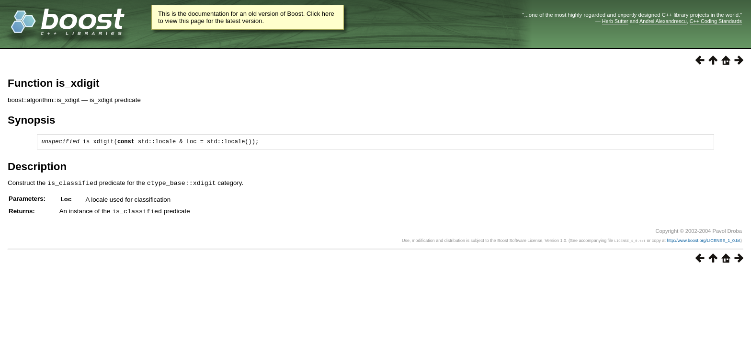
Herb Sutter (615, 21)
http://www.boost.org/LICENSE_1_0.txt (703, 241)
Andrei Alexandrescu (663, 21)
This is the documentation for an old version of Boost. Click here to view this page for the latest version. (246, 17)
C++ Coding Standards (716, 21)
